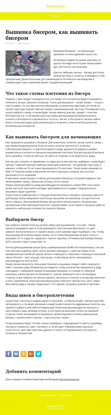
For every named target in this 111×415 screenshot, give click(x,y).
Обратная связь (47, 395)
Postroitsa (55, 6)
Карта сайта (65, 395)
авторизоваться (69, 379)
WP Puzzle (60, 408)
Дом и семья (23, 43)
